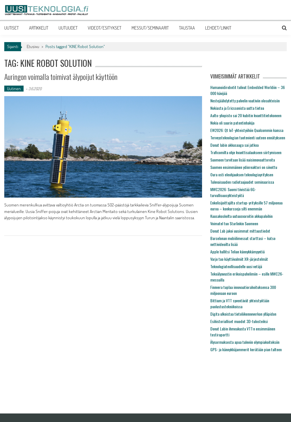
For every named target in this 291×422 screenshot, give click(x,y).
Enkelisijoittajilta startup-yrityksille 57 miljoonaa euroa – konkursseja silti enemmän (246, 206)
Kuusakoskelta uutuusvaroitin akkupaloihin (241, 216)
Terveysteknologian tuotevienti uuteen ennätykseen (247, 137)
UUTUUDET (68, 28)
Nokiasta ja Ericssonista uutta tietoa (237, 108)
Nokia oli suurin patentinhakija (232, 123)
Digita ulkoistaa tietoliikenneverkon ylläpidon (243, 314)
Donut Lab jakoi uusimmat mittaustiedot (240, 231)
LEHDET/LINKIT (218, 28)
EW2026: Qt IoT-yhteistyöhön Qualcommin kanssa (246, 130)
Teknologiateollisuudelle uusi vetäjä (236, 266)
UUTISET (11, 28)
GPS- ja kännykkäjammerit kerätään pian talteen (246, 349)
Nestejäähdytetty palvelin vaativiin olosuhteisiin (245, 101)
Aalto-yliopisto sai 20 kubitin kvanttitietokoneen (245, 115)
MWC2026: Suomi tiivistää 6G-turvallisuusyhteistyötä (233, 192)
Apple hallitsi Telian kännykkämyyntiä (237, 252)
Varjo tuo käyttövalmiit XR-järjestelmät (239, 259)
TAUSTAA (187, 28)
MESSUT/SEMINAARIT (150, 28)
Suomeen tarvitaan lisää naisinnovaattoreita (242, 160)
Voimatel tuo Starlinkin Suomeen (234, 223)
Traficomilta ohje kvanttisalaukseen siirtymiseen (245, 152)
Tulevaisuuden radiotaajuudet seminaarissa (242, 182)
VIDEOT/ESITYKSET (104, 28)
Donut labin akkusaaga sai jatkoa (234, 145)
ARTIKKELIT (38, 28)
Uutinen (14, 88)
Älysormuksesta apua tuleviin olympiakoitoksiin (244, 342)
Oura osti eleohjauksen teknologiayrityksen (241, 174)
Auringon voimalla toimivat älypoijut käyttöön (60, 76)
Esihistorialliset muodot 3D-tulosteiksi (239, 321)
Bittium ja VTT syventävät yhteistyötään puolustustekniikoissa (239, 303)
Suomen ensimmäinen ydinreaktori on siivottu (243, 167)
